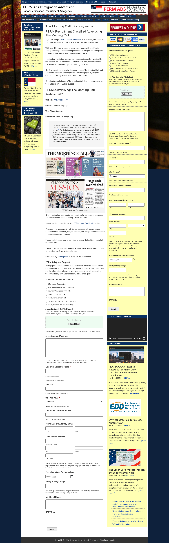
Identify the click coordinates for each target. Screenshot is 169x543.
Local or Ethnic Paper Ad (57, 294)
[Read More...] (135, 393)
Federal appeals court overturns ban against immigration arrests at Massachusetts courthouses (126, 504)
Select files (126, 94)
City (47, 451)
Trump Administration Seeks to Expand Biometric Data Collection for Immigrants (127, 514)
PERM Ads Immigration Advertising (48, 7)
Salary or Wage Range (55, 482)
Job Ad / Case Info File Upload (59, 309)
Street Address (51, 444)
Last (76, 431)
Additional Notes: (53, 497)
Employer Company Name (58, 367)
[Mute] (140, 338)
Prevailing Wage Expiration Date (59, 472)
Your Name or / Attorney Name (59, 424)
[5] (58, 129)
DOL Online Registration (56, 284)
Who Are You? (52, 398)
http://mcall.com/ (61, 100)
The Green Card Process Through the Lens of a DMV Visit (127, 471)
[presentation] (63, 519)
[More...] (34, 66)
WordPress (104, 540)
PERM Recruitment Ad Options (59, 279)
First (47, 431)
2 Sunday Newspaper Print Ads (59, 291)
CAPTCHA (50, 512)
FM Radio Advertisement (57, 298)
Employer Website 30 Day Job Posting (62, 301)
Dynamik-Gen (75, 540)
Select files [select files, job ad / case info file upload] (74, 324)
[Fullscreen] (144, 338)
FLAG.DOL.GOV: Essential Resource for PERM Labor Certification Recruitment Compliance (123, 371)
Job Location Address (55, 437)
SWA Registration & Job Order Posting (62, 287)
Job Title (50, 384)
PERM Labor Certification (70, 40)
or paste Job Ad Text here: (57, 336)
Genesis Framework (91, 540)
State (77, 451)
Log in (112, 540)
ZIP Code (49, 458)
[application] (127, 329)
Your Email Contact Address (59, 410)
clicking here (63, 257)
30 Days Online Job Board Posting (60, 305)
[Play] (110, 338)
